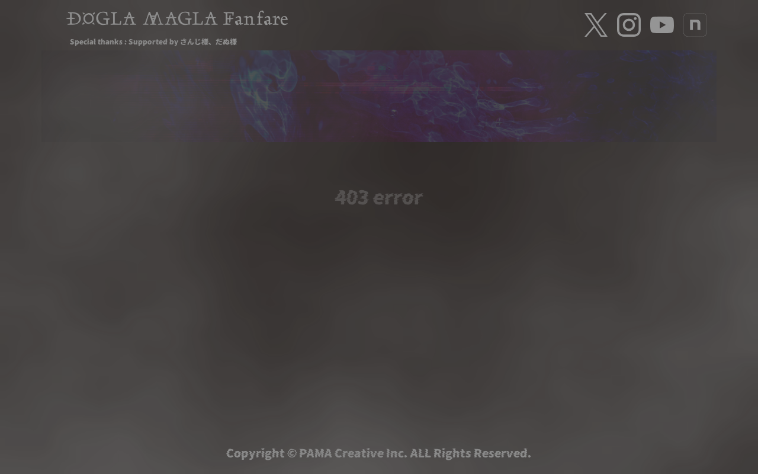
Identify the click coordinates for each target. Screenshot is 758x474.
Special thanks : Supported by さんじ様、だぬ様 (153, 41)
